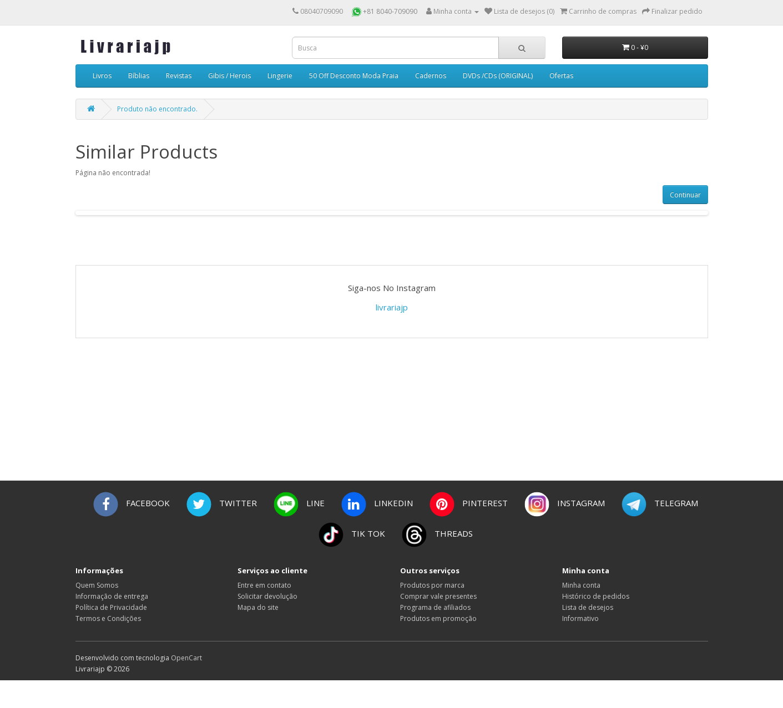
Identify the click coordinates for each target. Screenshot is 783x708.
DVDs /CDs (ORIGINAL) (498, 75)
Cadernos (430, 75)
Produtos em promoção (438, 618)
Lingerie (279, 75)
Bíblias (138, 75)
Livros (102, 75)
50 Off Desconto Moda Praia (353, 75)
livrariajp (392, 307)
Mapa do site (258, 607)
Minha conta (581, 585)
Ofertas (561, 75)
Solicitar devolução (267, 596)
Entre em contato (264, 585)
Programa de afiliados (435, 607)
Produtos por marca (432, 585)
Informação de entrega (111, 596)
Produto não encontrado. (157, 109)
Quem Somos (96, 585)
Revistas (178, 75)
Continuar (685, 195)
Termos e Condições (108, 618)
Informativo (580, 618)
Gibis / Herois (229, 75)
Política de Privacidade (111, 607)
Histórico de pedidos (595, 596)
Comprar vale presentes (438, 596)
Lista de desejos (587, 607)
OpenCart (186, 658)
